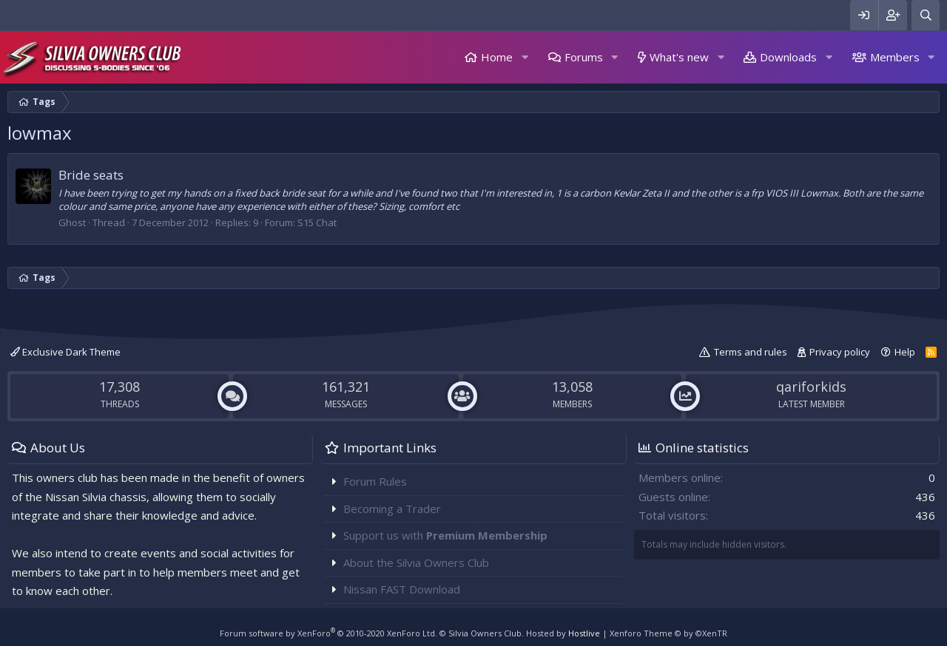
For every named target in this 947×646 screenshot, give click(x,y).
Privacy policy (839, 351)
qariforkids (811, 386)
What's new (679, 57)
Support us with (445, 535)
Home (497, 57)
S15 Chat (317, 222)
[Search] (925, 15)
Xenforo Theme (668, 633)
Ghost (72, 222)
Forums (584, 57)
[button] (524, 57)
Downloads (788, 57)
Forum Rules (375, 481)
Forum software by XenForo (328, 633)
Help (904, 351)
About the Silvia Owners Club (416, 562)
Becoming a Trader (392, 508)
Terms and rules (750, 351)
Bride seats (91, 174)
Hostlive (584, 633)
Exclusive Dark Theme (65, 351)
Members (895, 57)
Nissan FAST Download (401, 589)
